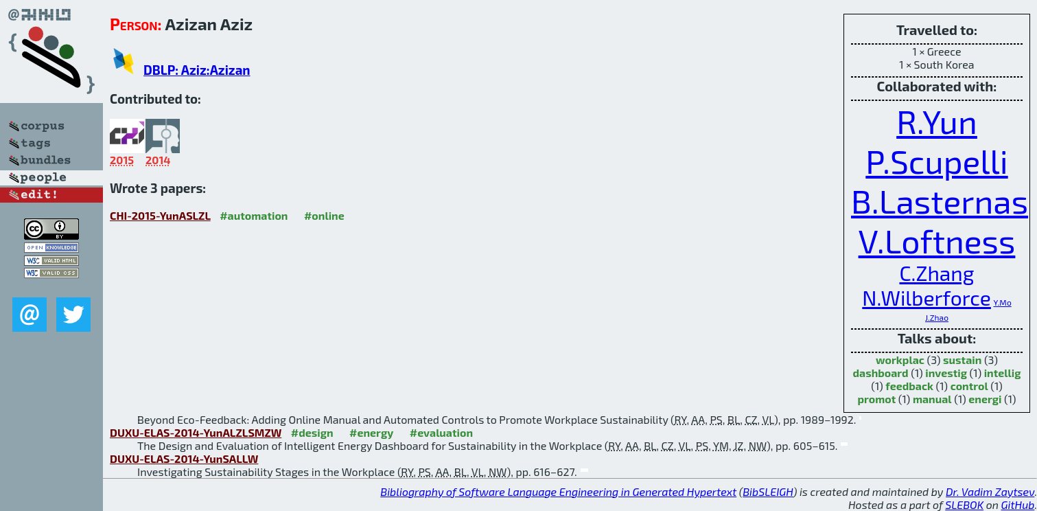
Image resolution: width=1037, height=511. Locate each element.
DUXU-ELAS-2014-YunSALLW (184, 458)
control (969, 385)
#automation (254, 215)
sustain (962, 359)
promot (876, 398)
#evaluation (441, 432)
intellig (1002, 372)
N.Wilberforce (926, 297)
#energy (371, 432)
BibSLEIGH (768, 491)
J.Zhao (936, 317)
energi (984, 398)
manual (932, 398)
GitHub (1018, 504)
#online (324, 215)
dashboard (880, 372)
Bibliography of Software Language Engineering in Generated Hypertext (558, 491)
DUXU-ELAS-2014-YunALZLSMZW (195, 432)
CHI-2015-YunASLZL (160, 215)
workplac (900, 359)
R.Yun (936, 121)
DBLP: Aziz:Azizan (196, 70)
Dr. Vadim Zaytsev (990, 491)
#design (312, 432)
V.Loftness (937, 240)
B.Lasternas (939, 200)
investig (946, 372)
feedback (909, 385)
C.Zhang (936, 272)
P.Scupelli (936, 161)
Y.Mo (1002, 302)
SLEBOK (964, 504)
